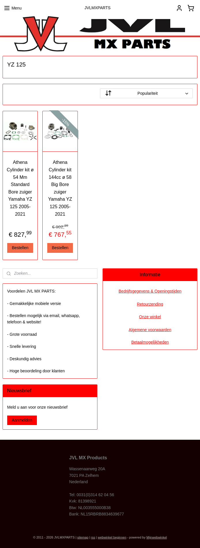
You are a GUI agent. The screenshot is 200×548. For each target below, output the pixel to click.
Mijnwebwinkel (156, 537)
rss (93, 537)
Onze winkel (150, 316)
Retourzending (150, 304)
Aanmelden (22, 420)
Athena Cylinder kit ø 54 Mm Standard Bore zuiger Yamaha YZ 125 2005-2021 (20, 188)
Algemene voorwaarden (150, 329)
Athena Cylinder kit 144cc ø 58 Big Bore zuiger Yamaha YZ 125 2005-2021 (60, 188)
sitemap (82, 537)
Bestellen (20, 247)
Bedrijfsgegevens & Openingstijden (150, 291)
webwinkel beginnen (112, 537)
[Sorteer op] (146, 93)
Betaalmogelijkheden (150, 342)
